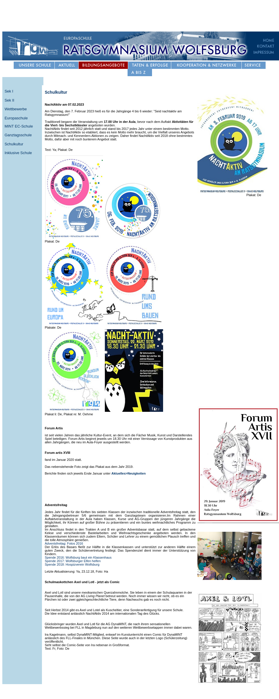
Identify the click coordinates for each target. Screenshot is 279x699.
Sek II (9, 100)
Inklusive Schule (18, 153)
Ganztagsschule (18, 135)
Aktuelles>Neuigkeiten (128, 473)
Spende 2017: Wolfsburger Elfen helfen (73, 561)
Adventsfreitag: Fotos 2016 (64, 543)
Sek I (9, 91)
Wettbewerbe (16, 109)
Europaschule (16, 118)
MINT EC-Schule (19, 126)
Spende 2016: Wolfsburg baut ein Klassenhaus (78, 557)
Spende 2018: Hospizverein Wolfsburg (72, 564)
